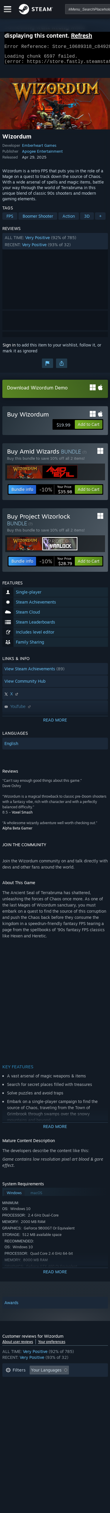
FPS (9, 219)
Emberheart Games (39, 148)
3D (87, 219)
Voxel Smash (22, 816)
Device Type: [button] (18, 1409)
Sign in (9, 348)
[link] (56, 493)
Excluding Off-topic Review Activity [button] (39, 1382)
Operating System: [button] (23, 1400)
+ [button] (100, 219)
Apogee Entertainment (42, 154)
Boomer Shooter (38, 219)
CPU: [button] (57, 1400)
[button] (55, 244)
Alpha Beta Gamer (17, 831)
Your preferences (51, 1345)
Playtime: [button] (15, 1391)
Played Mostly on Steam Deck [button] (63, 1391)
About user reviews (17, 1345)
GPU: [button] (78, 1400)
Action (68, 219)
